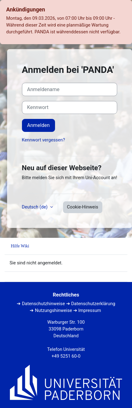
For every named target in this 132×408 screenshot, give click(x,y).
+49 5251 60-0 (66, 356)
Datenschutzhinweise (43, 303)
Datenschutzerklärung (93, 303)
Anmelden (38, 125)
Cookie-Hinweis (82, 207)
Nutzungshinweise (53, 310)
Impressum (89, 310)
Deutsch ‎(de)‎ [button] (35, 207)
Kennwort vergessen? (43, 140)
